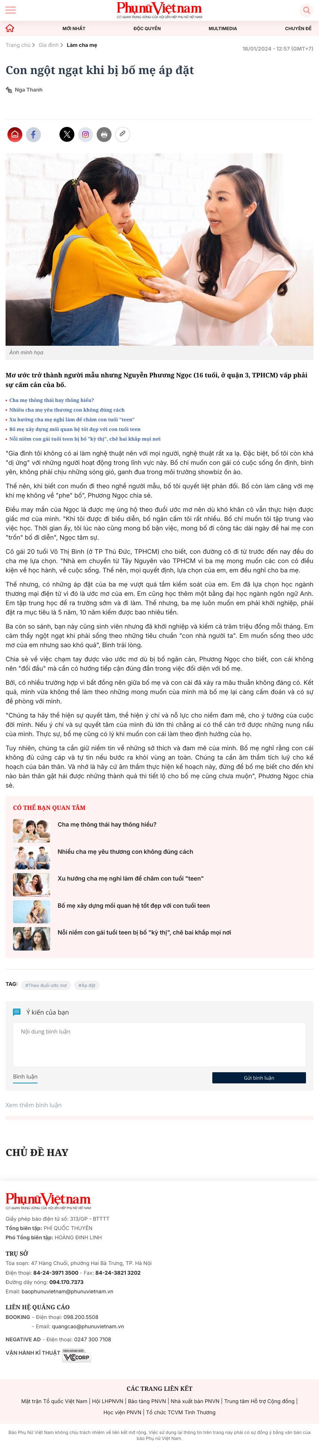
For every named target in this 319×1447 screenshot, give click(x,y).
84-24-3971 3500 (55, 1273)
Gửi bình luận (259, 1077)
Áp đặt (88, 985)
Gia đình (49, 45)
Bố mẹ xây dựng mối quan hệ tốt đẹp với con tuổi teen (75, 429)
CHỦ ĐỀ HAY (37, 1152)
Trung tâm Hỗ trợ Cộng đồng (259, 1401)
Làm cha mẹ (82, 45)
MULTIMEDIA (223, 28)
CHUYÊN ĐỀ (298, 28)
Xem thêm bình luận (34, 1105)
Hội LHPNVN (107, 1401)
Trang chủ (18, 45)
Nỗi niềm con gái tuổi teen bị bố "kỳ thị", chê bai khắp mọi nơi (85, 438)
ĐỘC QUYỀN (147, 28)
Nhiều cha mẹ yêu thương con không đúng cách (67, 409)
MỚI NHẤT (74, 28)
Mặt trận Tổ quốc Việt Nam (54, 1401)
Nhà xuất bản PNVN (195, 1401)
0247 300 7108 (92, 1339)
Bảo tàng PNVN (147, 1401)
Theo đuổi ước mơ (47, 985)
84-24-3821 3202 (118, 1273)
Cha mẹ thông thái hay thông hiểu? (51, 400)
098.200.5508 (81, 1317)
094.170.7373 (66, 1282)
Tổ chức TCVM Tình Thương (181, 1412)
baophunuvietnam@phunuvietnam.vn (67, 1291)
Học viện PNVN (122, 1412)
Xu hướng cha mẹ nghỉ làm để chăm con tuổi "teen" (72, 419)
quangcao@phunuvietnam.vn (88, 1326)
